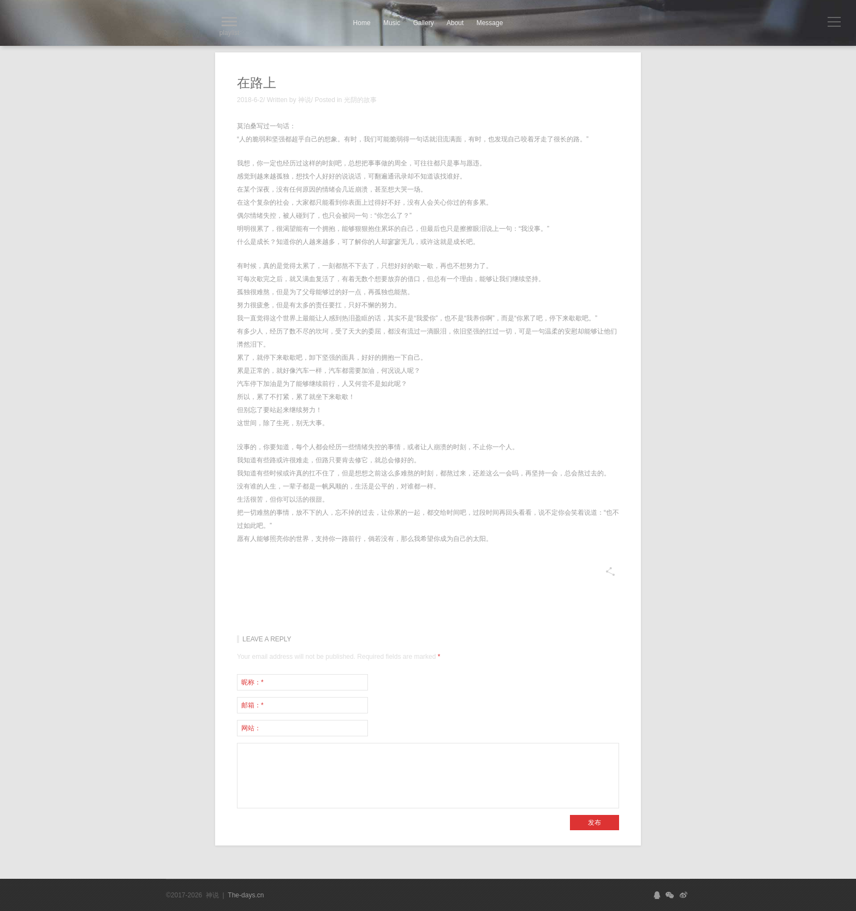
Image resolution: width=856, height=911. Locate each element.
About (455, 23)
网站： (251, 728)
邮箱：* (252, 705)
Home (362, 23)
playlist (229, 27)
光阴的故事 (360, 100)
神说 (304, 100)
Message (490, 23)
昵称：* (252, 682)
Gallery (423, 23)
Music (391, 23)
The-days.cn (246, 895)
